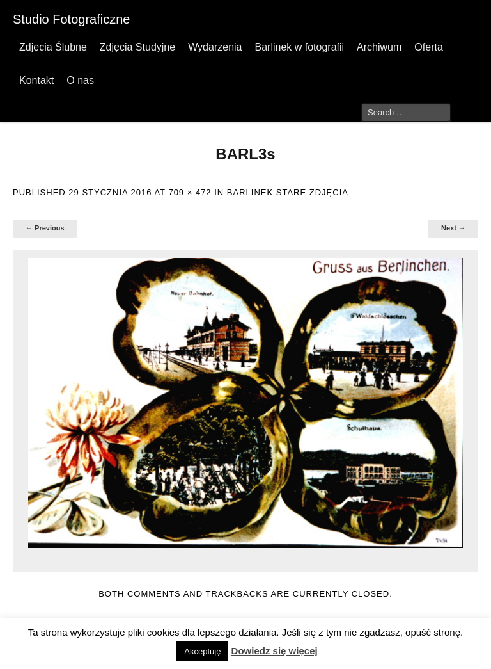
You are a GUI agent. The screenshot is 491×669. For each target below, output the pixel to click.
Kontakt (36, 80)
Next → (453, 228)
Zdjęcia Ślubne (53, 47)
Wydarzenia (215, 47)
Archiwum (379, 47)
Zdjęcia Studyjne (137, 47)
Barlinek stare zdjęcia (287, 192)
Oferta (428, 47)
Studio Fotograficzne (71, 19)
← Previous (45, 228)
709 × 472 (189, 192)
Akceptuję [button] (202, 651)
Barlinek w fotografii (299, 47)
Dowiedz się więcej (274, 650)
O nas (80, 80)
